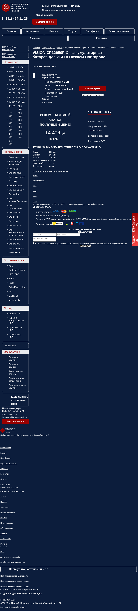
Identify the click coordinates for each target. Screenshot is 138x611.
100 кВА (20, 107)
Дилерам (35, 38)
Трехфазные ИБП (15, 335)
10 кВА (21, 80)
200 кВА (20, 121)
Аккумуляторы (48, 48)
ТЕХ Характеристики (44, 66)
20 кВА (12, 93)
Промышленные (17, 157)
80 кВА (21, 102)
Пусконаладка (6, 523)
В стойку (13, 181)
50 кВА (21, 97)
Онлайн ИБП (15, 313)
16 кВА (21, 89)
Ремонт (3, 544)
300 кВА (20, 128)
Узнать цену (92, 88)
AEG (11, 266)
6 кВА (21, 76)
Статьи (3, 479)
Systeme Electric (17, 270)
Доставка (4, 507)
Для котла (14, 221)
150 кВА (20, 114)
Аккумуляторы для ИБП (16, 372)
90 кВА (12, 106)
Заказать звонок (45, 22)
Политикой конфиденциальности (112, 244)
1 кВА (11, 67)
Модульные (14, 252)
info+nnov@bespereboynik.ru (65, 6)
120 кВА (10, 114)
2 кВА (21, 67)
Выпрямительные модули (17, 386)
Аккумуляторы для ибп (10, 557)
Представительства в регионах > (58, 10)
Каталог (53, 31)
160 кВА (10, 121)
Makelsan (13, 296)
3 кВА (11, 72)
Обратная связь (44, 15)
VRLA (59, 48)
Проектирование (7, 512)
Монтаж (3, 518)
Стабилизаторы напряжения (16, 379)
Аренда (3, 533)
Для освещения (16, 190)
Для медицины (16, 186)
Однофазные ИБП (15, 328)
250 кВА (10, 128)
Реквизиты (5, 484)
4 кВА (21, 72)
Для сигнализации (15, 206)
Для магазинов (16, 239)
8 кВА (11, 80)
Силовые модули (13, 358)
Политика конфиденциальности (14, 576)
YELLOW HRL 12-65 (99, 112)
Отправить (85, 247)
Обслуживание (6, 528)
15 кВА (12, 89)
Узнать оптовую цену (93, 95)
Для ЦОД (13, 168)
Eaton (11, 279)
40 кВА (12, 97)
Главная (11, 31)
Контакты (101, 38)
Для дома (13, 217)
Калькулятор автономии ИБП (19, 400)
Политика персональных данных (14, 581)
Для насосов (15, 225)
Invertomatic (14, 300)
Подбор (3, 502)
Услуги (72, 31)
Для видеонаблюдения (17, 199)
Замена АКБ (5, 539)
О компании (32, 31)
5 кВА (11, 76)
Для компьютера (17, 177)
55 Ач (35, 186)
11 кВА (12, 84)
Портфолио (92, 31)
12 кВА (21, 84)
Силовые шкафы (13, 365)
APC (11, 291)
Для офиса (14, 244)
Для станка (14, 212)
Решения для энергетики (15, 162)
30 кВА (21, 93)
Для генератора (16, 248)
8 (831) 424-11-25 (15, 18)
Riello (11, 283)
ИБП (2, 552)
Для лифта (14, 194)
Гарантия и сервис (119, 31)
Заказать (45, 99)
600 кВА (10, 142)
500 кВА (20, 135)
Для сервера (15, 173)
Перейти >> (55, 139)
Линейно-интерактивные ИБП (16, 320)
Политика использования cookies (14, 586)
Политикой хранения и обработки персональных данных (71, 244)
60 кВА (12, 102)
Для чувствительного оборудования (17, 232)
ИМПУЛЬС (14, 274)
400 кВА (10, 135)
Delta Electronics (17, 287)
